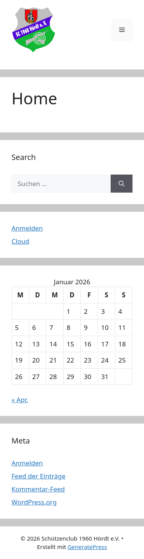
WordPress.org (34, 502)
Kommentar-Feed (38, 489)
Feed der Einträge (38, 476)
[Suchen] (122, 184)
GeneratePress (87, 547)
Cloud (20, 241)
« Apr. (19, 399)
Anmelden (27, 228)
